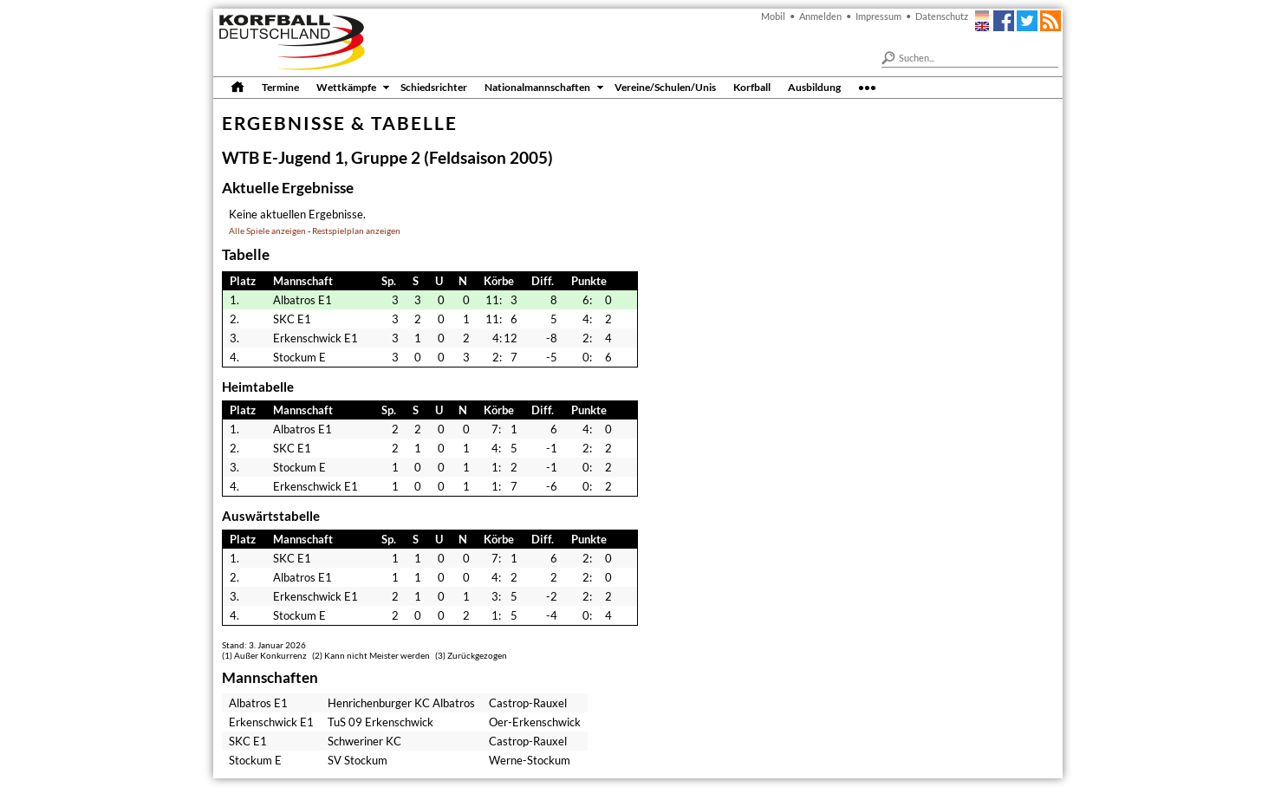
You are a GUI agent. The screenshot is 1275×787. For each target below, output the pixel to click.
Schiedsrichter (433, 87)
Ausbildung (814, 87)
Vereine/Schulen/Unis (665, 87)
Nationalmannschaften (537, 87)
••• (867, 87)
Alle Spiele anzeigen (267, 231)
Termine (280, 87)
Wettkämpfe (346, 87)
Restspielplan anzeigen (356, 231)
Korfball (752, 87)
